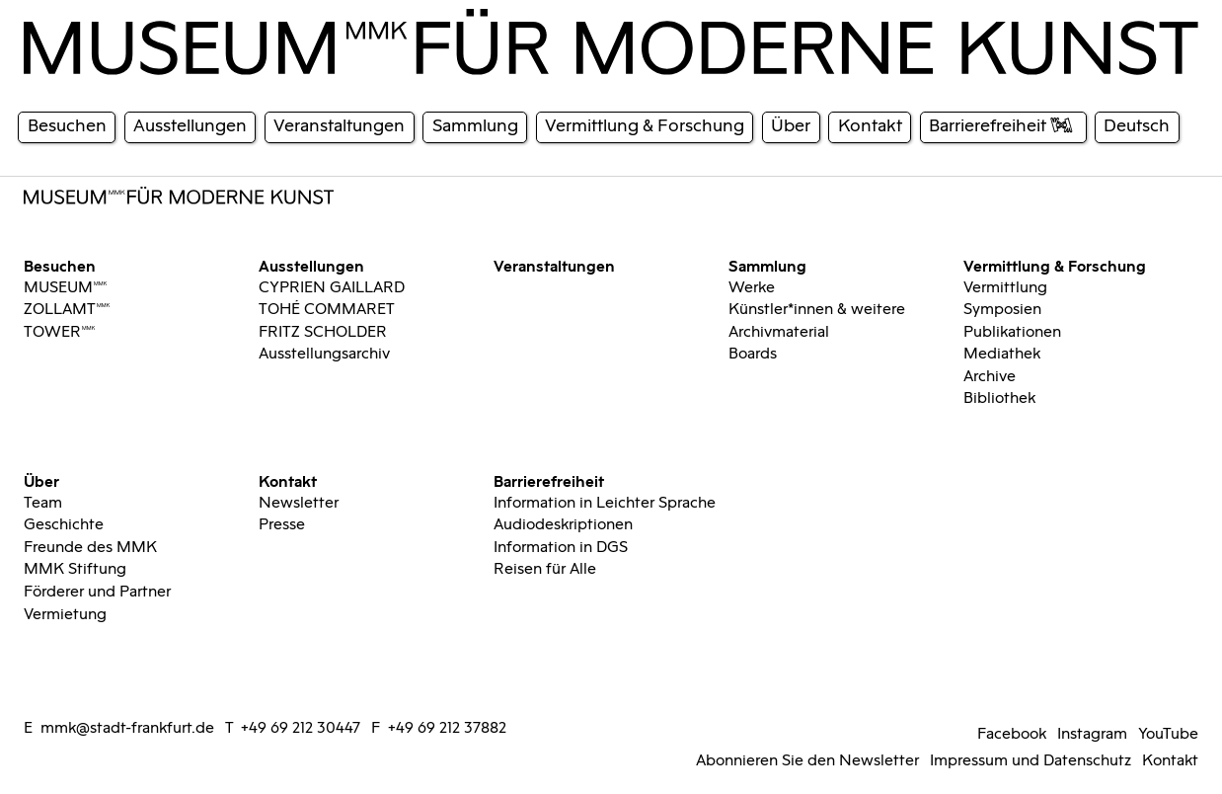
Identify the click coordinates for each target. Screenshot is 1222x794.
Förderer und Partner (97, 591)
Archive (989, 376)
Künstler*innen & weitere (816, 309)
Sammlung (767, 265)
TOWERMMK (60, 332)
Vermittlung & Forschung (1054, 265)
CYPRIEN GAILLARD (332, 287)
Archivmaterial (778, 332)
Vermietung (65, 614)
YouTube (1168, 734)
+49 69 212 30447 (300, 728)
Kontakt (288, 480)
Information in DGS (561, 547)
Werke (751, 287)
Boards (752, 353)
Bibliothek (999, 398)
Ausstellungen (311, 265)
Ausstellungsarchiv (324, 353)
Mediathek (1001, 353)
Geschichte (64, 524)
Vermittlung (1005, 287)
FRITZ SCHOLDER (323, 332)
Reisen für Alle (545, 569)
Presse (282, 524)
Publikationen (1012, 332)
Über (41, 480)
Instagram (1092, 734)
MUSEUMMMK (66, 287)
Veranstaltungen (554, 265)
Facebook (1011, 734)
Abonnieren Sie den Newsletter (807, 760)
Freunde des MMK (90, 547)
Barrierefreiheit (549, 480)
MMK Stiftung (75, 569)
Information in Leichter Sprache (605, 503)
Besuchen (60, 265)
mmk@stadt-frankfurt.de (127, 728)
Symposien (1002, 309)
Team (43, 503)
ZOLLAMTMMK (67, 309)
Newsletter (299, 503)
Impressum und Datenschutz (1030, 760)
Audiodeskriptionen (563, 524)
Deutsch (1137, 126)
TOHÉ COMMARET (327, 309)
